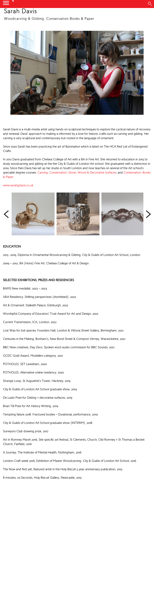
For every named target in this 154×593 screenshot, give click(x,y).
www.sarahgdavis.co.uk (18, 185)
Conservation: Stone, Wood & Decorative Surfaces (82, 172)
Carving (42, 172)
